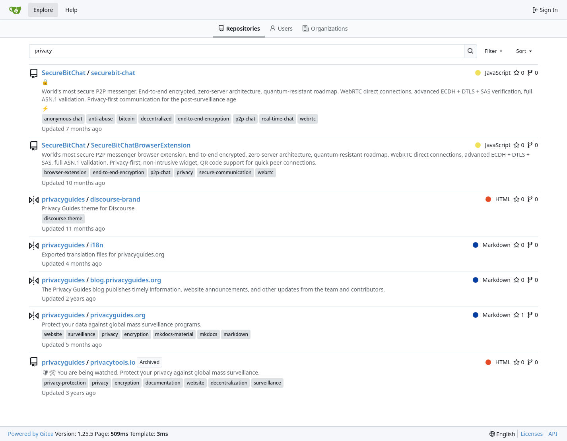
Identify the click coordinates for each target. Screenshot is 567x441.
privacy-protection (65, 382)
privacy (185, 172)
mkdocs (208, 334)
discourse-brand (115, 199)
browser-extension (65, 172)
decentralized (156, 118)
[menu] (502, 434)
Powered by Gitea (31, 433)
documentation (163, 382)
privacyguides (63, 199)
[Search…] (470, 51)
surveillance (81, 334)
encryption (136, 334)
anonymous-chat (63, 118)
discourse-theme (63, 218)
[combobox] (494, 50)
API (552, 433)
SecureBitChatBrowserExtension (141, 145)
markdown (235, 334)
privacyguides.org (118, 315)
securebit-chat (113, 73)
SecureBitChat (63, 73)
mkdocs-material (174, 334)
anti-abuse (101, 118)
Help (71, 10)
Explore (43, 10)
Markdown (492, 245)
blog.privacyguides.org (125, 280)
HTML (498, 199)
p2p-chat (245, 118)
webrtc (308, 118)
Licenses (532, 433)
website (53, 334)
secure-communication (225, 172)
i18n (96, 245)
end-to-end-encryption (203, 118)
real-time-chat (278, 118)
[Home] (15, 10)
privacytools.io (113, 362)
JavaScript (493, 72)
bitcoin (126, 118)
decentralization (229, 382)
